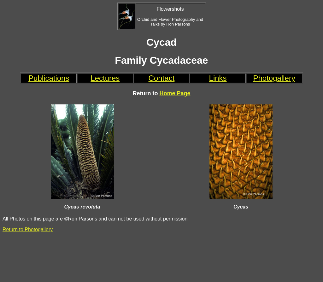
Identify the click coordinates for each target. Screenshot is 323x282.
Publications (48, 78)
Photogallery (274, 78)
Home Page (174, 93)
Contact (162, 78)
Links (218, 78)
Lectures (105, 78)
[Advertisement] (161, 257)
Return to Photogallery (28, 229)
